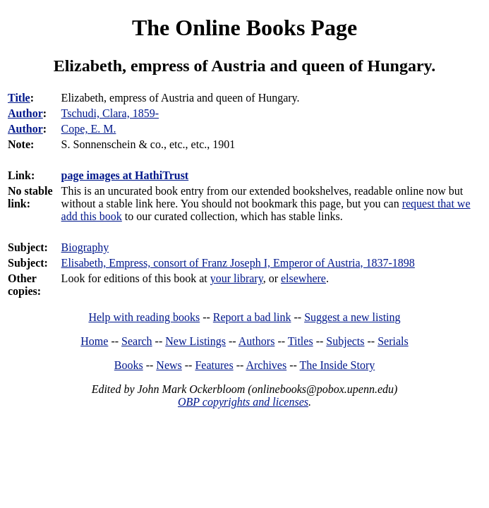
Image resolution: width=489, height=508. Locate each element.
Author (25, 113)
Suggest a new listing (352, 317)
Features (214, 365)
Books (128, 365)
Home (94, 341)
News (168, 365)
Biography (85, 247)
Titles (300, 341)
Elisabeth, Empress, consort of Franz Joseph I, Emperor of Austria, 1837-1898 (238, 263)
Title (19, 98)
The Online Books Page (244, 27)
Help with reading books (144, 317)
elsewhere (303, 278)
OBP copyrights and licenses (243, 402)
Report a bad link (252, 317)
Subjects (345, 341)
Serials (393, 341)
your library (236, 278)
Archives (266, 365)
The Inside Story (337, 365)
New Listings (195, 341)
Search (136, 341)
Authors (257, 341)
